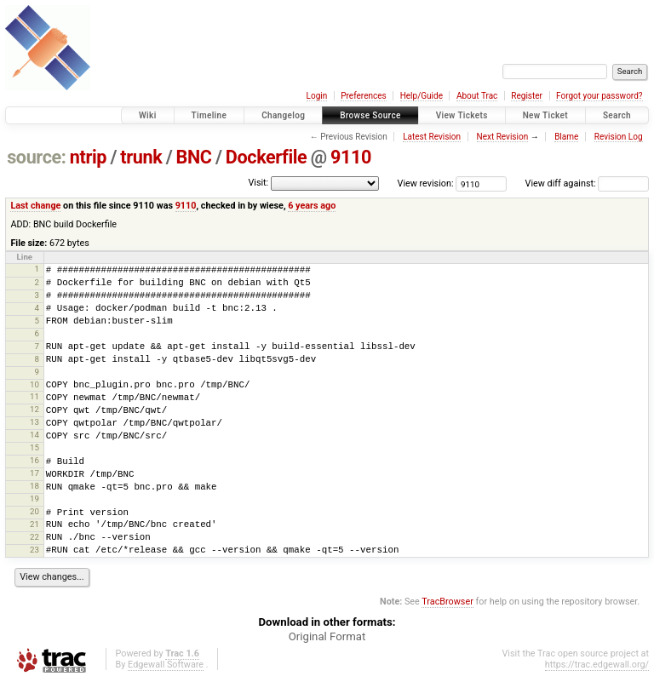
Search (617, 115)
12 (34, 409)
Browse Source (370, 115)
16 (34, 460)
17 (34, 473)
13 (34, 422)
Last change (35, 205)
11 (34, 396)
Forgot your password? (599, 95)
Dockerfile (266, 157)
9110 (350, 157)
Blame (566, 136)
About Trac (476, 95)
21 (34, 524)
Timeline (209, 115)
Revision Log (618, 136)
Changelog (283, 115)
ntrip (88, 157)
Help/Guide (421, 95)
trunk (141, 157)
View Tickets (462, 115)
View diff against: (587, 183)
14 (34, 434)
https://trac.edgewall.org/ (597, 664)
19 (34, 498)
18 (34, 485)
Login (317, 95)
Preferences (363, 95)
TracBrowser (447, 601)
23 (34, 549)
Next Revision (503, 136)
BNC (194, 157)
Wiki (148, 115)
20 (34, 511)
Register (526, 95)
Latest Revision (432, 136)
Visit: (258, 182)
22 (34, 537)
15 (34, 447)
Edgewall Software (166, 664)
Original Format (327, 636)
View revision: (426, 183)
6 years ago (312, 205)
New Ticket (545, 115)
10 (34, 384)
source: (36, 157)
